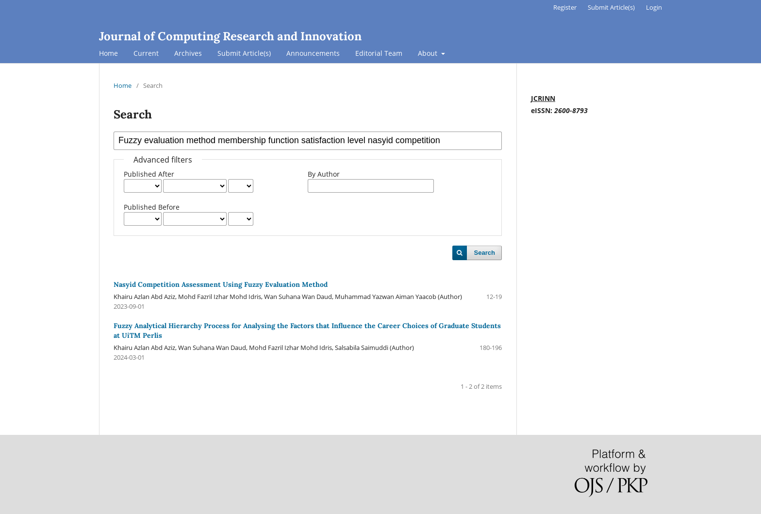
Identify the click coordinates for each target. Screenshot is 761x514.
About (428, 53)
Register (565, 7)
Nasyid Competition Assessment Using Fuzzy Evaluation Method (221, 284)
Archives (188, 53)
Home (108, 53)
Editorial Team (378, 53)
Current (146, 53)
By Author (324, 174)
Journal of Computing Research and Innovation (230, 36)
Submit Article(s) (244, 53)
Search (484, 252)
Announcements (313, 53)
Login (654, 7)
